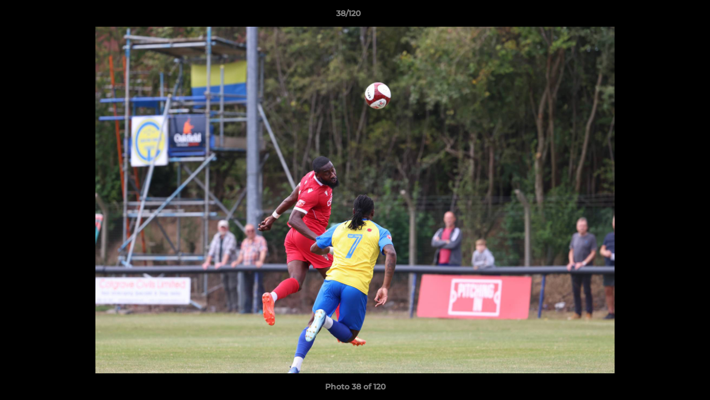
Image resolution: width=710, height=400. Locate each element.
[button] (663, 16)
